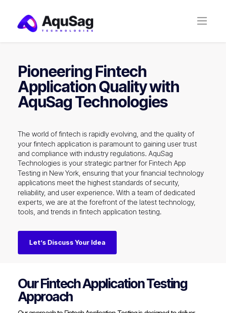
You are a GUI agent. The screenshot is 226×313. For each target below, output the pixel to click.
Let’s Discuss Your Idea (67, 242)
